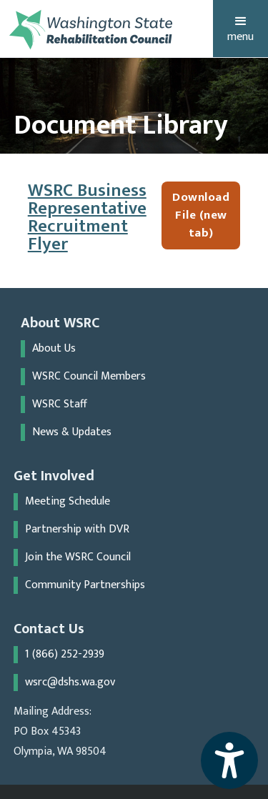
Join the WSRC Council (78, 557)
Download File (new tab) (200, 215)
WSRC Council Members (89, 376)
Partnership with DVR (77, 529)
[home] (91, 29)
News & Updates (71, 432)
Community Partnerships (85, 585)
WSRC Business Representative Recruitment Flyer (87, 217)
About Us (54, 348)
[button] (240, 28)
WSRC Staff (59, 404)
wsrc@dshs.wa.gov (70, 682)
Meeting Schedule (67, 501)
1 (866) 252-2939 (64, 654)
